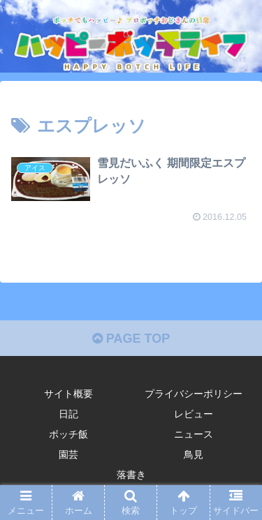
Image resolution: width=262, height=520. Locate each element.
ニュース (193, 434)
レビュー (193, 413)
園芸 (68, 454)
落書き (131, 474)
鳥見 (193, 454)
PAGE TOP (131, 339)
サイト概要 (68, 393)
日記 (68, 413)
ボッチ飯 (68, 434)
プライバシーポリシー (193, 393)
